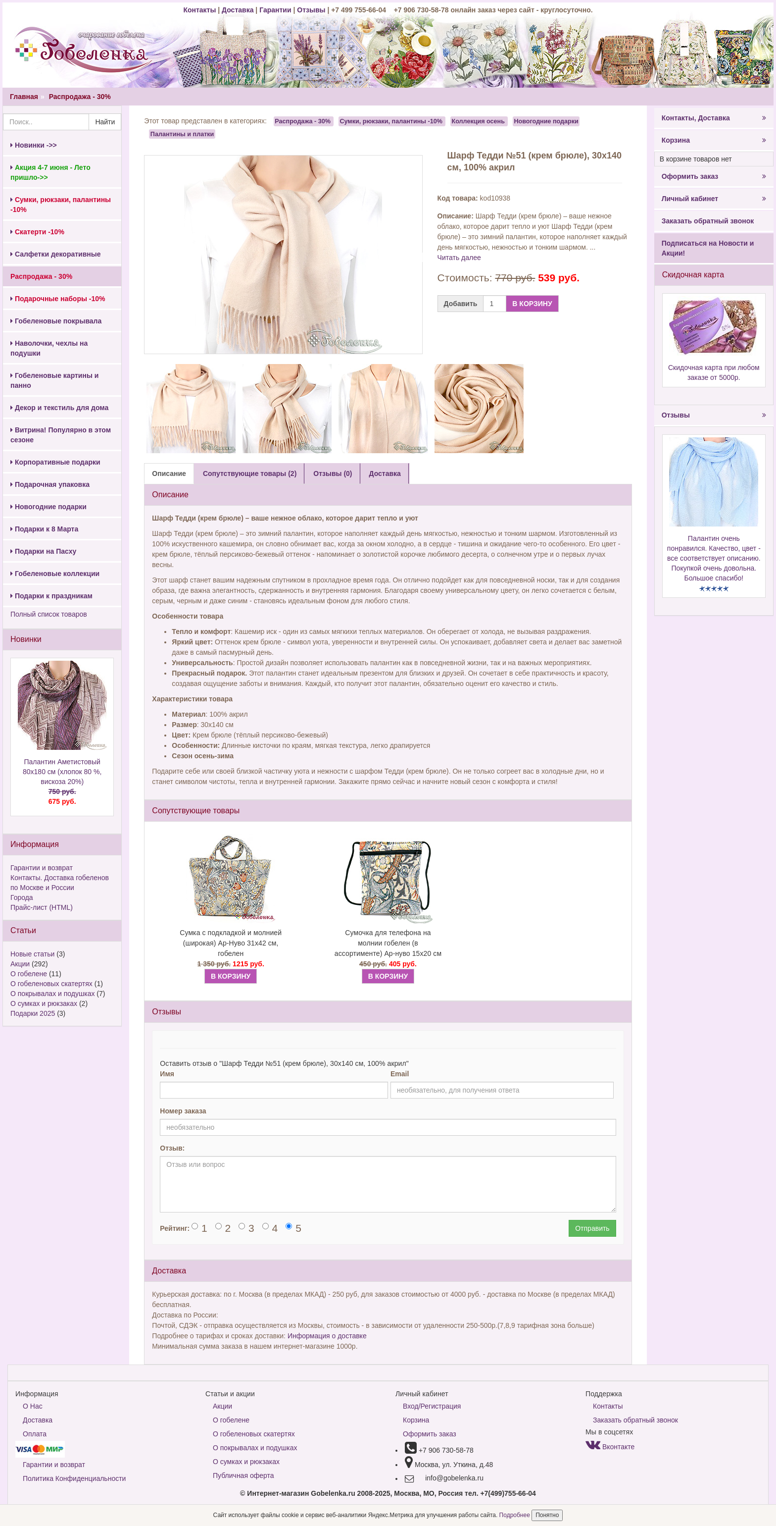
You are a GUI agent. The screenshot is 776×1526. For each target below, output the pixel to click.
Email (399, 1074)
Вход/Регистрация (432, 1406)
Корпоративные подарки (55, 462)
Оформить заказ (714, 176)
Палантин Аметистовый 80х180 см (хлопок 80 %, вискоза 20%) (62, 782)
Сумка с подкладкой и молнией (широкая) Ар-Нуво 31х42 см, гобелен (231, 943)
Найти (105, 122)
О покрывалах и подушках (52, 994)
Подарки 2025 (32, 1013)
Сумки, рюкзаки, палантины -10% (391, 121)
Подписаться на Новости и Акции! (708, 248)
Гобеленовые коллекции (54, 574)
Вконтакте (609, 1447)
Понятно (547, 1515)
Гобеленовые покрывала (55, 321)
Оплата (35, 1434)
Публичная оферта (243, 1475)
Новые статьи (32, 954)
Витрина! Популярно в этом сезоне (60, 435)
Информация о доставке (327, 1336)
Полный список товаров (48, 614)
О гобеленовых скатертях (51, 984)
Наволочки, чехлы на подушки (49, 348)
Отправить (592, 1228)
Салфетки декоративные (55, 254)
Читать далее (459, 258)
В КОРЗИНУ (532, 304)
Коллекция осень (478, 121)
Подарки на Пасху (43, 551)
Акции (20, 964)
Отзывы (312, 10)
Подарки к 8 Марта (44, 529)
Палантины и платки (182, 133)
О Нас (33, 1406)
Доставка (237, 10)
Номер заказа (183, 1111)
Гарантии (275, 10)
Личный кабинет (714, 199)
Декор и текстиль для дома (59, 408)
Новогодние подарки (48, 507)
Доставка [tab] (385, 473)
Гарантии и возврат (41, 868)
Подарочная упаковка (50, 484)
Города (21, 897)
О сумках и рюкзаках (43, 1003)
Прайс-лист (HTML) (41, 907)
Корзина (714, 140)
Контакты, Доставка (714, 118)
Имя (167, 1074)
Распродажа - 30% (80, 97)
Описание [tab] (169, 473)
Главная (24, 97)
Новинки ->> (33, 145)
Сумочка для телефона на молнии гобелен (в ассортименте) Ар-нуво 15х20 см (388, 943)
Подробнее (515, 1515)
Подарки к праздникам (51, 596)
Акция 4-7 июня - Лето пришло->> (50, 172)
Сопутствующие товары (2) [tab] (249, 473)
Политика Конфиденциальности (74, 1478)
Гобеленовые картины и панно (54, 380)
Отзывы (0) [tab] (332, 473)
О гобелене (28, 974)
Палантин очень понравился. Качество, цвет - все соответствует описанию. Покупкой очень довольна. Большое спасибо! (714, 558)
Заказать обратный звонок (708, 221)
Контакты (200, 10)
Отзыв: (172, 1148)
